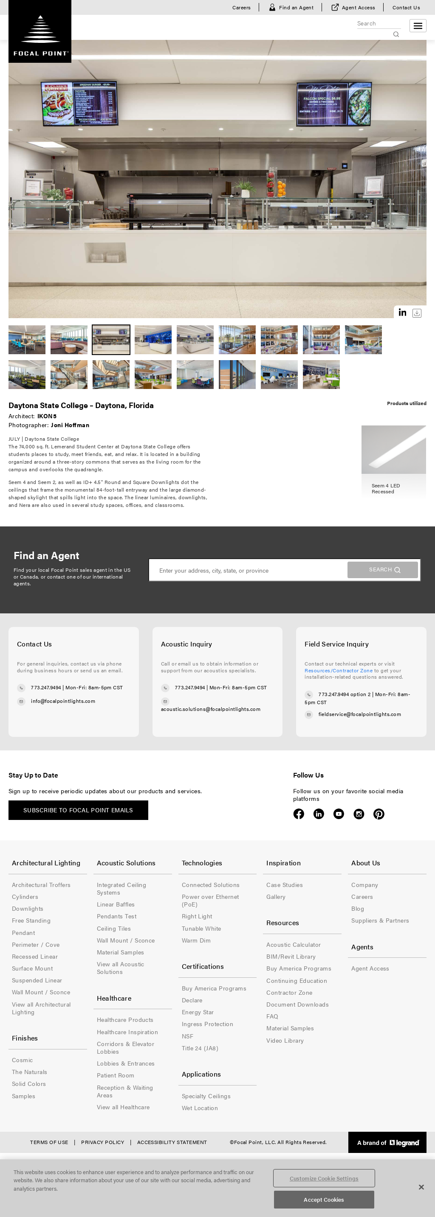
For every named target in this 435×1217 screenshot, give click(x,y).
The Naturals (30, 1071)
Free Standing (31, 920)
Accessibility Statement (172, 1142)
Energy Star (198, 1011)
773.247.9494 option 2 (344, 694)
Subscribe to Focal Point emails (78, 810)
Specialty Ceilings (206, 1095)
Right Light (197, 916)
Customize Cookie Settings (324, 1178)
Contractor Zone (289, 992)
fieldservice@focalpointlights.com (360, 714)
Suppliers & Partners (380, 920)
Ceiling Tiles (114, 928)
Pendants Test (116, 916)
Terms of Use (49, 1142)
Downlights (28, 908)
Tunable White (201, 928)
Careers (241, 7)
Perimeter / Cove (36, 944)
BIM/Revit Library (291, 956)
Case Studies (284, 884)
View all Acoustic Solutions (120, 968)
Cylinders (25, 896)
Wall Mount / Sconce (41, 992)
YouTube (339, 814)
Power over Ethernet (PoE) (210, 900)
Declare (192, 1000)
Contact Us (406, 7)
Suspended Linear (37, 980)
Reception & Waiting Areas (125, 1091)
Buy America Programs (214, 988)
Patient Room (116, 1075)
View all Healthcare (123, 1106)
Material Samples (120, 952)
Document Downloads (297, 1004)
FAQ (272, 1016)
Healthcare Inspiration (127, 1031)
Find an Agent (296, 7)
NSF (187, 1036)
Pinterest (378, 814)
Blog (357, 908)
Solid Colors (29, 1083)
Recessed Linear (35, 956)
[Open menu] (418, 25)
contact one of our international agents (68, 580)
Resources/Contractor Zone (339, 670)
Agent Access (359, 7)
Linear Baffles (116, 904)
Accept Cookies (324, 1199)
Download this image (416, 313)
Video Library (285, 1040)
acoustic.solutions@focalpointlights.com (211, 709)
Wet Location (200, 1107)
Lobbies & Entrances (126, 1063)
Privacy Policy (102, 1142)
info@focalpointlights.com (63, 701)
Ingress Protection (208, 1023)
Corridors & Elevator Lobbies (126, 1047)
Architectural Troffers (41, 884)
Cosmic (22, 1059)
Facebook (299, 814)
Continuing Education (296, 980)
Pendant (23, 932)
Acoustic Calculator (293, 944)
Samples (23, 1095)
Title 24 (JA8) (200, 1048)
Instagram (358, 814)
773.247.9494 (46, 687)
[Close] (421, 1187)
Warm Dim (196, 940)
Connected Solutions (211, 884)
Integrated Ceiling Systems (122, 888)
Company (364, 884)
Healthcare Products (125, 1019)
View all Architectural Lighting (41, 1008)
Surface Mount (32, 968)
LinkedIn (319, 814)
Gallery (275, 896)
